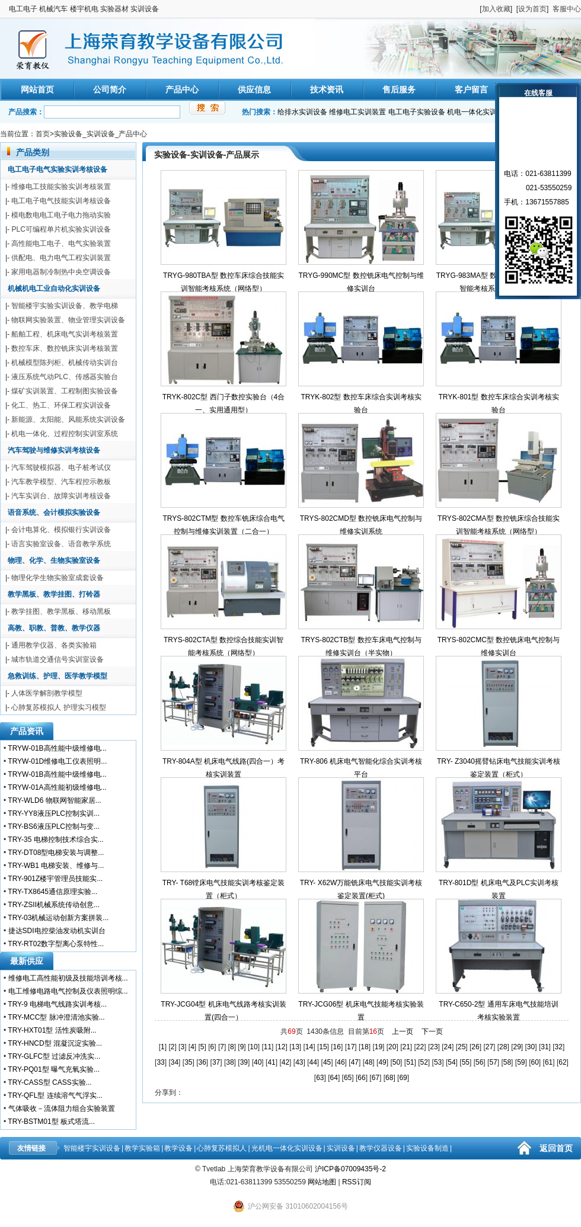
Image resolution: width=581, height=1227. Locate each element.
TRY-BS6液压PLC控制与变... (54, 826)
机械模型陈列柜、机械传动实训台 (64, 362)
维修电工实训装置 (357, 112)
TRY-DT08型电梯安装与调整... (56, 852)
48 (368, 1062)
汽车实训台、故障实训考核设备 (61, 496)
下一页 (432, 1031)
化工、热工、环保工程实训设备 (61, 405)
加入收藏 (496, 9)
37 (216, 1062)
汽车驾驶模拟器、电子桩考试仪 (61, 467)
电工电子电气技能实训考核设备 (61, 201)
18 (364, 1047)
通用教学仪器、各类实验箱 (54, 645)
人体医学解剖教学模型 (46, 693)
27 (489, 1047)
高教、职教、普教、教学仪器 (54, 628)
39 (244, 1062)
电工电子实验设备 (416, 112)
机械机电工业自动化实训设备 (54, 288)
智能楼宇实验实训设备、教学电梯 (64, 306)
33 (160, 1062)
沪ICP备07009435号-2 (350, 1169)
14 (309, 1047)
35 (188, 1062)
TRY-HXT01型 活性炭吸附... (52, 1030)
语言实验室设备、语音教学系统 (61, 544)
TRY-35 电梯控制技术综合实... (55, 839)
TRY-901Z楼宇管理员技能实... (55, 878)
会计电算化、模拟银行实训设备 (61, 530)
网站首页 (37, 89)
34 (174, 1062)
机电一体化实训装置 (479, 112)
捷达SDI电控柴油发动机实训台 (57, 931)
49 (382, 1062)
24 (448, 1047)
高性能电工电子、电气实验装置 (61, 243)
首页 (43, 134)
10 (253, 1047)
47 (355, 1062)
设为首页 (532, 9)
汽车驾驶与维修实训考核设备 (54, 450)
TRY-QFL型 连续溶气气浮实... (55, 1095)
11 (268, 1047)
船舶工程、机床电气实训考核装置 (64, 334)
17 (351, 1047)
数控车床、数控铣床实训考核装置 (64, 348)
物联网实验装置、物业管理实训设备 (68, 320)
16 (337, 1047)
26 (475, 1047)
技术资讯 (326, 89)
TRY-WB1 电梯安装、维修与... (56, 865)
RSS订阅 (356, 1182)
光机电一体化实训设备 (287, 1148)
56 (479, 1062)
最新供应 (26, 961)
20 (392, 1047)
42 (285, 1062)
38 (230, 1062)
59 (521, 1062)
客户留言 (471, 89)
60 (535, 1062)
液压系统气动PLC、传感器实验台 (64, 377)
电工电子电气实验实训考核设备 (57, 169)
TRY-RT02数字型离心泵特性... (56, 944)
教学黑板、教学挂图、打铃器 (54, 594)
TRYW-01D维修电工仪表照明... (57, 761)
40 (257, 1062)
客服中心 (567, 9)
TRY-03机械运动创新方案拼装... (58, 918)
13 (295, 1047)
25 (461, 1047)
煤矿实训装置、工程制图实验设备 (64, 391)
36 (202, 1062)
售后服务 (399, 89)
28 (503, 1047)
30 (531, 1047)
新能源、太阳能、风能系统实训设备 (68, 419)
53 (438, 1062)
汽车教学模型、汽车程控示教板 (61, 482)
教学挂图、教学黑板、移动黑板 (61, 611)
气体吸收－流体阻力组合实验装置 (61, 1108)
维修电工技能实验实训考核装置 (61, 186)
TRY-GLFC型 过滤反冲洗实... (54, 1056)
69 (403, 1078)
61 (549, 1062)
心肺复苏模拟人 (222, 1148)
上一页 (402, 1031)
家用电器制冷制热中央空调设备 (61, 272)
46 (340, 1062)
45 (327, 1062)
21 (406, 1047)
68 (389, 1078)
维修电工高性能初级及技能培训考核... (68, 978)
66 (361, 1078)
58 (507, 1062)
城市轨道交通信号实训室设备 (57, 659)
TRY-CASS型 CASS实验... (49, 1082)
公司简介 (109, 89)
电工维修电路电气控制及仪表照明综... (68, 991)
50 (396, 1062)
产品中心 (182, 89)
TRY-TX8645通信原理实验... (52, 892)
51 (410, 1062)
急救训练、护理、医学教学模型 (57, 676)
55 (466, 1062)
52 (424, 1062)
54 (451, 1062)
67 (375, 1078)
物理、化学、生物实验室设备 (54, 560)
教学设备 (178, 1148)
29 (517, 1047)
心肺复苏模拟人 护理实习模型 (58, 707)
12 (281, 1047)
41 (271, 1062)
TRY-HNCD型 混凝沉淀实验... (55, 1043)
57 (493, 1062)
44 (313, 1062)
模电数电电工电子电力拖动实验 (61, 215)
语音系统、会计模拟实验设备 (54, 512)
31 (544, 1047)
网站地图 (322, 1182)
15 (323, 1047)
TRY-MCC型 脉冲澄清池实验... (56, 1017)
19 (378, 1047)
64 (334, 1078)
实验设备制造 (427, 1148)
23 (434, 1047)
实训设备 (341, 1148)
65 (348, 1078)
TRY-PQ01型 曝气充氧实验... (54, 1069)
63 (320, 1078)
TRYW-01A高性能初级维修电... (57, 787)
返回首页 (556, 1148)
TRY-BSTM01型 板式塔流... (51, 1121)
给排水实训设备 (302, 112)
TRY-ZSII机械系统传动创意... (54, 905)
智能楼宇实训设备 (91, 1148)
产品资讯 (26, 731)
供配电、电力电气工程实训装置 (61, 258)
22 (420, 1047)
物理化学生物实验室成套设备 (57, 578)
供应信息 (254, 89)
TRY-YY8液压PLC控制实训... (54, 813)
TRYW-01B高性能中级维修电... (57, 748)
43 (299, 1062)
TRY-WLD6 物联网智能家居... (54, 800)
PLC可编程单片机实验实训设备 (60, 229)
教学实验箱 (142, 1148)
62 (562, 1062)
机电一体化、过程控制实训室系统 (64, 434)
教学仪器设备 (380, 1148)
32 (559, 1047)
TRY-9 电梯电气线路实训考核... (57, 1004)
